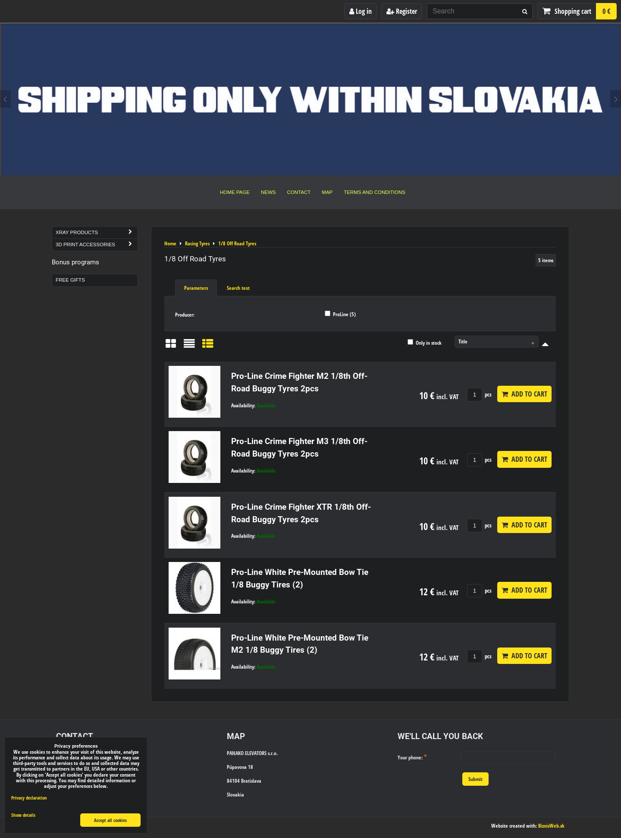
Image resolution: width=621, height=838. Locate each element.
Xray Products (97, 232)
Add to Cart (524, 394)
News (268, 192)
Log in (360, 11)
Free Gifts (70, 280)
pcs (479, 394)
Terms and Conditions (374, 192)
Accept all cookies (110, 820)
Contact (299, 192)
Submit (475, 779)
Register (401, 11)
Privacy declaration (29, 797)
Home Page (235, 192)
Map (327, 192)
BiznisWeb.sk (551, 825)
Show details (23, 815)
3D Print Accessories (97, 245)
